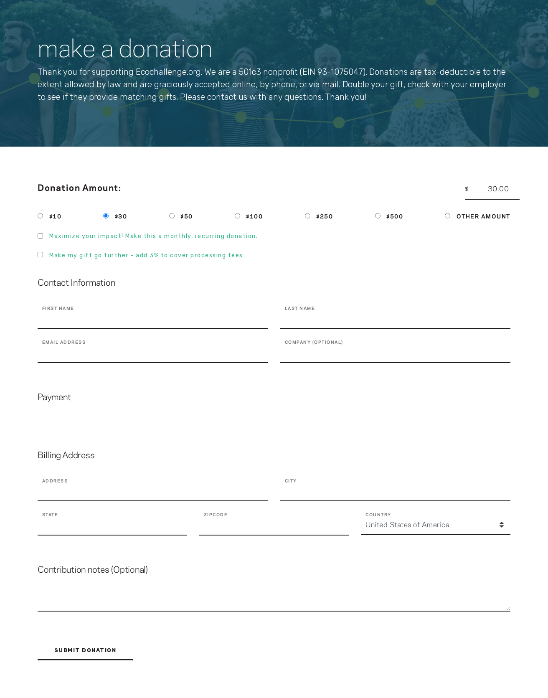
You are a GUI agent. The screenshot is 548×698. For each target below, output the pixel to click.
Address (55, 481)
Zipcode (216, 515)
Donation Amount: (79, 188)
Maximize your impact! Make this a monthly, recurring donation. (153, 236)
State (50, 515)
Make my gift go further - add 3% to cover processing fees (146, 255)
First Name (58, 309)
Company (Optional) (314, 342)
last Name (300, 309)
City (291, 481)
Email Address (64, 342)
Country (378, 515)
